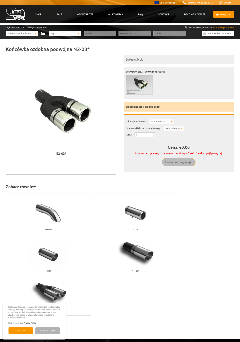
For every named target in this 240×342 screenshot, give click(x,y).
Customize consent (47, 330)
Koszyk (223, 14)
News (128, 290)
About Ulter (85, 14)
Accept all (20, 330)
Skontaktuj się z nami (223, 27)
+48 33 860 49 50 (205, 3)
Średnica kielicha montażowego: (144, 128)
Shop (38, 14)
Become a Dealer (195, 14)
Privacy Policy (30, 323)
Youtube (174, 271)
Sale (59, 14)
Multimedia (115, 14)
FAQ (140, 14)
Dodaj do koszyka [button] (178, 162)
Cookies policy (71, 275)
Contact (163, 14)
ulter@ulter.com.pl (221, 293)
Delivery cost (70, 286)
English (226, 2)
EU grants (69, 271)
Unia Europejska (165, 3)
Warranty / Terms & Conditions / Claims (83, 282)
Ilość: (129, 134)
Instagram (175, 278)
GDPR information (73, 278)
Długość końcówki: (136, 121)
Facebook (175, 275)
